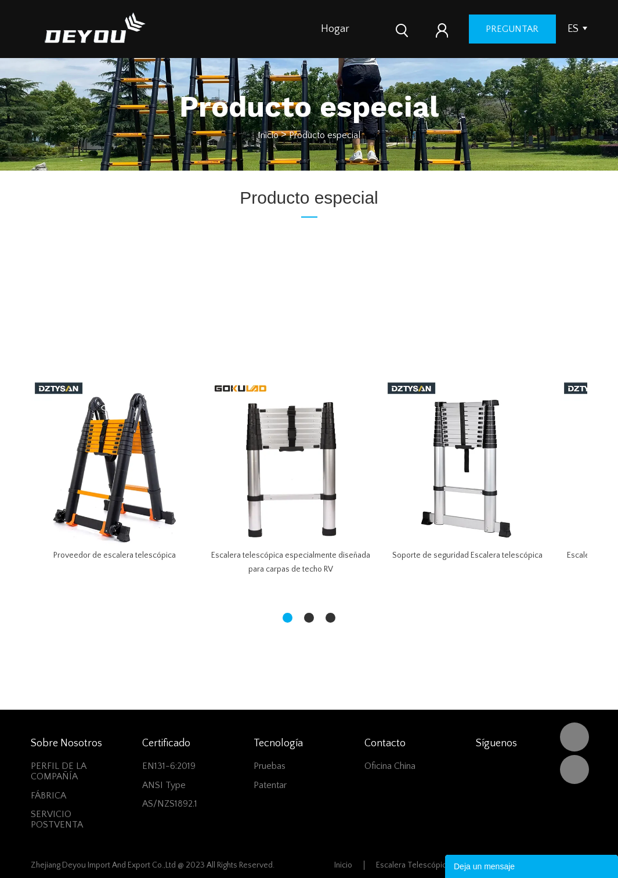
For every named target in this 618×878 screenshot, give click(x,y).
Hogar (335, 29)
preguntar (544, 29)
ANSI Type (164, 785)
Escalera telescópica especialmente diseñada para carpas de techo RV (290, 562)
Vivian (574, 769)
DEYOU (574, 736)
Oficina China (389, 766)
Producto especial (324, 135)
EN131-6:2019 (169, 766)
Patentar (270, 785)
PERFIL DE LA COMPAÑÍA (58, 771)
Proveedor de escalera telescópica (114, 555)
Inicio (268, 135)
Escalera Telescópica (413, 865)
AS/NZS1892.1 (169, 803)
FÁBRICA (48, 795)
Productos (387, 29)
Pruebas (269, 766)
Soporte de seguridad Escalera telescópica (467, 555)
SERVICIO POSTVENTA (57, 819)
